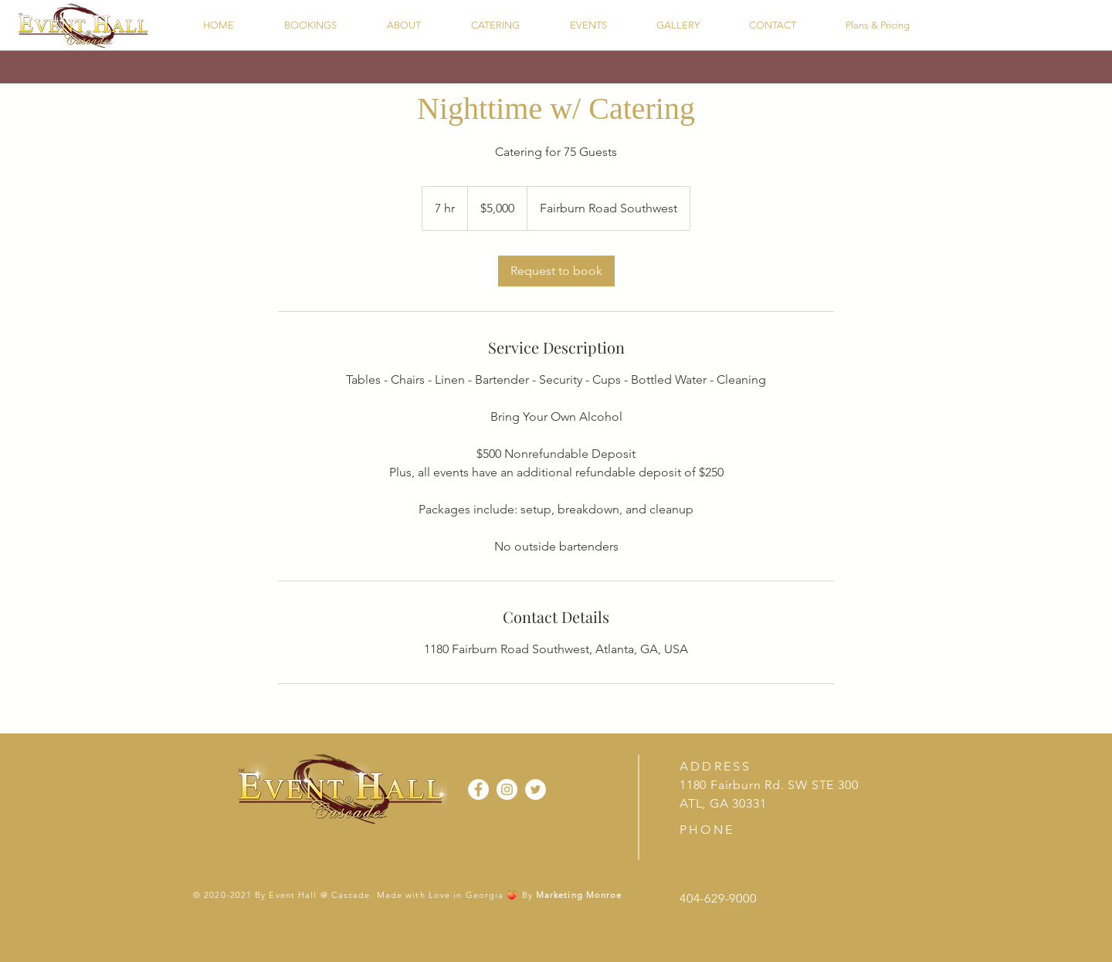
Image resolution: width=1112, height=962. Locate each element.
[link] (556, 271)
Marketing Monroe (579, 894)
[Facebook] (478, 789)
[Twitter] (535, 789)
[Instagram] (507, 789)
